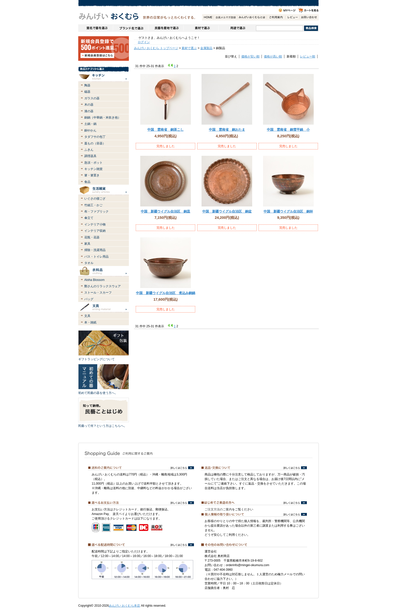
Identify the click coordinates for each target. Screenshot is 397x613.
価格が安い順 (250, 56)
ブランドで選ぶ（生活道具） (130, 28)
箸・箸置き (92, 175)
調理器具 (90, 156)
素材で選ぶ (200, 28)
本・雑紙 (90, 322)
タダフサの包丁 (95, 137)
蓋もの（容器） (95, 143)
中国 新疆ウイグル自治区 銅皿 (165, 211)
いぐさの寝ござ (95, 198)
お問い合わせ (309, 17)
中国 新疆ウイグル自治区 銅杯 (288, 211)
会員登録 (225, 17)
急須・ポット (93, 162)
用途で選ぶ (237, 28)
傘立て (88, 218)
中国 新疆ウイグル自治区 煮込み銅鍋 (165, 293)
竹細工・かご (93, 205)
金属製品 (206, 48)
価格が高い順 (273, 56)
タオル (88, 263)
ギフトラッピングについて (96, 359)
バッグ (88, 299)
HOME (207, 17)
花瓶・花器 (92, 237)
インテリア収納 (95, 231)
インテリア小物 (95, 224)
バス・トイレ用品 (96, 256)
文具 (87, 316)
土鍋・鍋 (90, 124)
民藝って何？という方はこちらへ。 (102, 426)
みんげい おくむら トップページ (156, 48)
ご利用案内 (276, 17)
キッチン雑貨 (93, 169)
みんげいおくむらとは (252, 17)
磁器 (87, 91)
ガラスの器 (92, 98)
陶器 (87, 85)
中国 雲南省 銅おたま (227, 129)
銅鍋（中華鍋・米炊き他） (102, 117)
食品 (87, 182)
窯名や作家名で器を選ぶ (95, 28)
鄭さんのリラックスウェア (102, 286)
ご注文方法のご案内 (218, 509)
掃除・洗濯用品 (95, 250)
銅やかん (90, 130)
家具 (87, 243)
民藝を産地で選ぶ (165, 28)
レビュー (292, 17)
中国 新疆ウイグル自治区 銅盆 (227, 211)
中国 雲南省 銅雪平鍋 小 (288, 129)
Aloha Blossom (94, 280)
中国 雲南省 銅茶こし (165, 129)
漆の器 (88, 111)
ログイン (144, 42)
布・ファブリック (96, 211)
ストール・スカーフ (98, 292)
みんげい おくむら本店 (124, 605)
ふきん (88, 149)
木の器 (88, 104)
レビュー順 (307, 56)
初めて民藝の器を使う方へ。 (98, 393)
